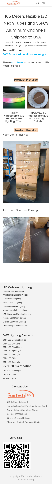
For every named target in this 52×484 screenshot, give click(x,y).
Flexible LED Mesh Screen (14, 318)
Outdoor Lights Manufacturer (15, 326)
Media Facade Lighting (12, 302)
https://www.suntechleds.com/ (36, 45)
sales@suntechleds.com (20, 418)
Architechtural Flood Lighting (15, 310)
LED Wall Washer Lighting (14, 306)
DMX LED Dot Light (11, 344)
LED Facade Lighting (12, 299)
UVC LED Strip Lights (12, 371)
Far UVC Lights (9, 378)
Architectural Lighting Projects (15, 295)
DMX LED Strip (9, 358)
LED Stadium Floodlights (13, 291)
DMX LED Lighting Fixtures (14, 340)
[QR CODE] (17, 455)
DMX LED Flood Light (12, 347)
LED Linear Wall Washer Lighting (17, 314)
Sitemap (30, 480)
